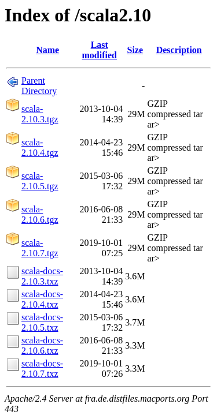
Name (47, 50)
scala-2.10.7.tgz (39, 248)
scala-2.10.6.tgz (39, 214)
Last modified (99, 50)
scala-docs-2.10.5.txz (42, 322)
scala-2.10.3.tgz (39, 114)
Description (179, 50)
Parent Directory (39, 86)
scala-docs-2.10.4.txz (42, 299)
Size (135, 50)
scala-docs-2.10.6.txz (42, 345)
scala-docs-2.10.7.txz (42, 368)
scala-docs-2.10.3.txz (42, 276)
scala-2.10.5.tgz (39, 181)
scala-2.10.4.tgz (39, 147)
